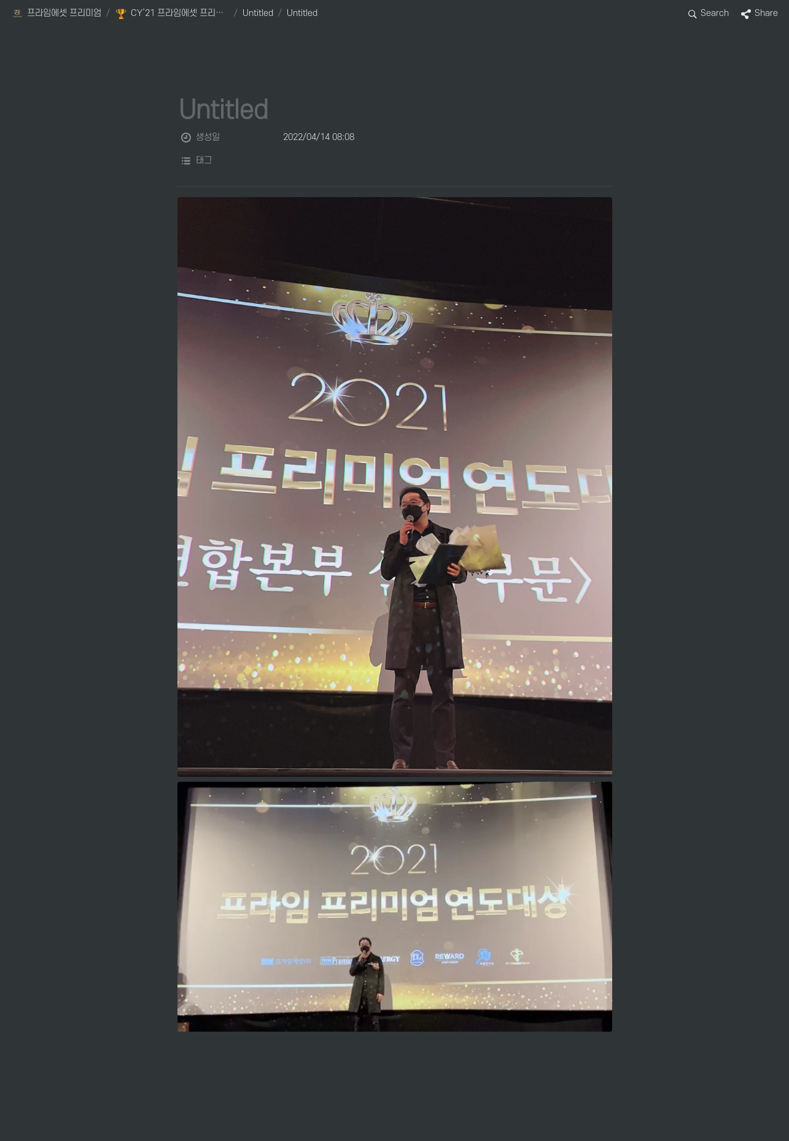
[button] (56, 14)
